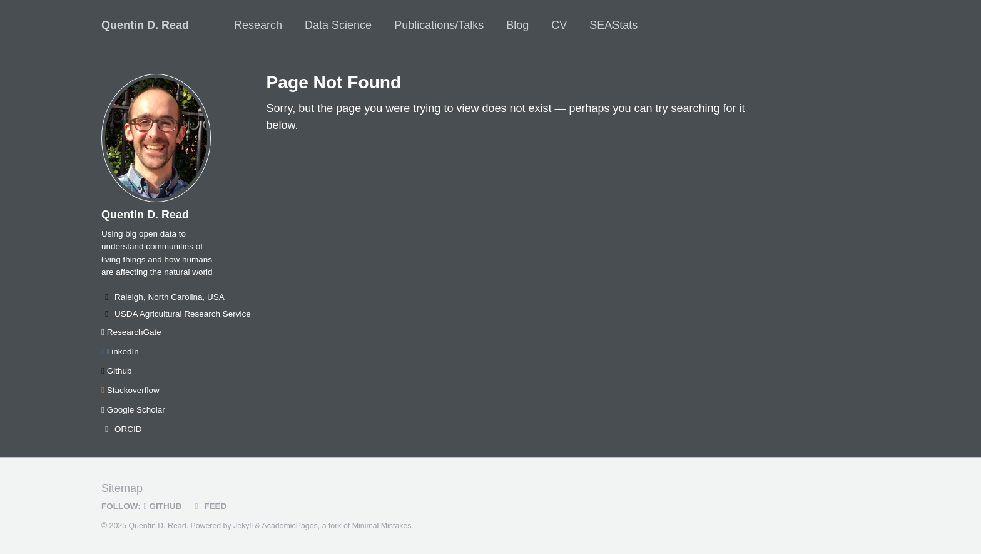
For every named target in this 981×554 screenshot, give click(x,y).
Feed (208, 506)
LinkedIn (120, 351)
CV (559, 25)
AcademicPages (289, 525)
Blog (517, 25)
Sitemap (122, 488)
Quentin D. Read (145, 25)
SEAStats (613, 25)
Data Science (338, 25)
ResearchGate (131, 332)
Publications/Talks (439, 25)
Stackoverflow (130, 390)
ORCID (121, 429)
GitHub (162, 506)
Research (258, 25)
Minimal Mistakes (382, 525)
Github (116, 371)
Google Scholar (133, 409)
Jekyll (243, 525)
